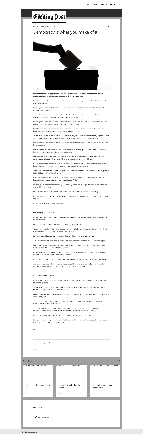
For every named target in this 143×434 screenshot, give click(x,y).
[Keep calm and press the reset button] (105, 373)
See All (117, 361)
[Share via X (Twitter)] (39, 343)
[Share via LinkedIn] (44, 343)
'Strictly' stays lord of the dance (69, 386)
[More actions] (108, 26)
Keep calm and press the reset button (103, 386)
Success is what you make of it (37, 386)
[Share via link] (49, 343)
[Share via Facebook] (34, 343)
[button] (117, 9)
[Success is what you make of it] (38, 373)
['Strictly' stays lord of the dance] (71, 373)
